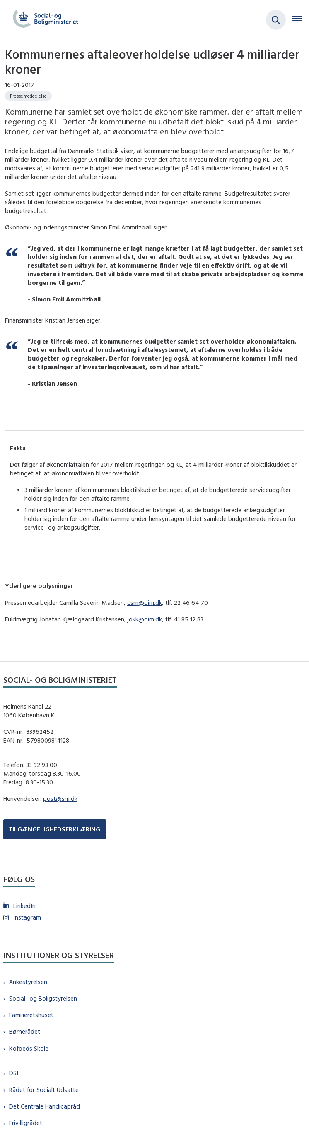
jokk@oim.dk (145, 619)
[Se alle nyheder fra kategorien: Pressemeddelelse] (28, 96)
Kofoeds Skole (28, 1048)
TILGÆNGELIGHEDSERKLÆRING (54, 829)
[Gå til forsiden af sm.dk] (43, 20)
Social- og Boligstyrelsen (43, 998)
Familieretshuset (31, 1015)
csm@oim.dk (144, 603)
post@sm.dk (60, 799)
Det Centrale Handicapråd (44, 1106)
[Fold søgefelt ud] (276, 20)
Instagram (27, 917)
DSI (13, 1073)
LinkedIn (24, 906)
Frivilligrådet (25, 1123)
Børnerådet (24, 1031)
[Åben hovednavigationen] (300, 20)
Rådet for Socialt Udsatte (44, 1090)
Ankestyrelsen (28, 982)
